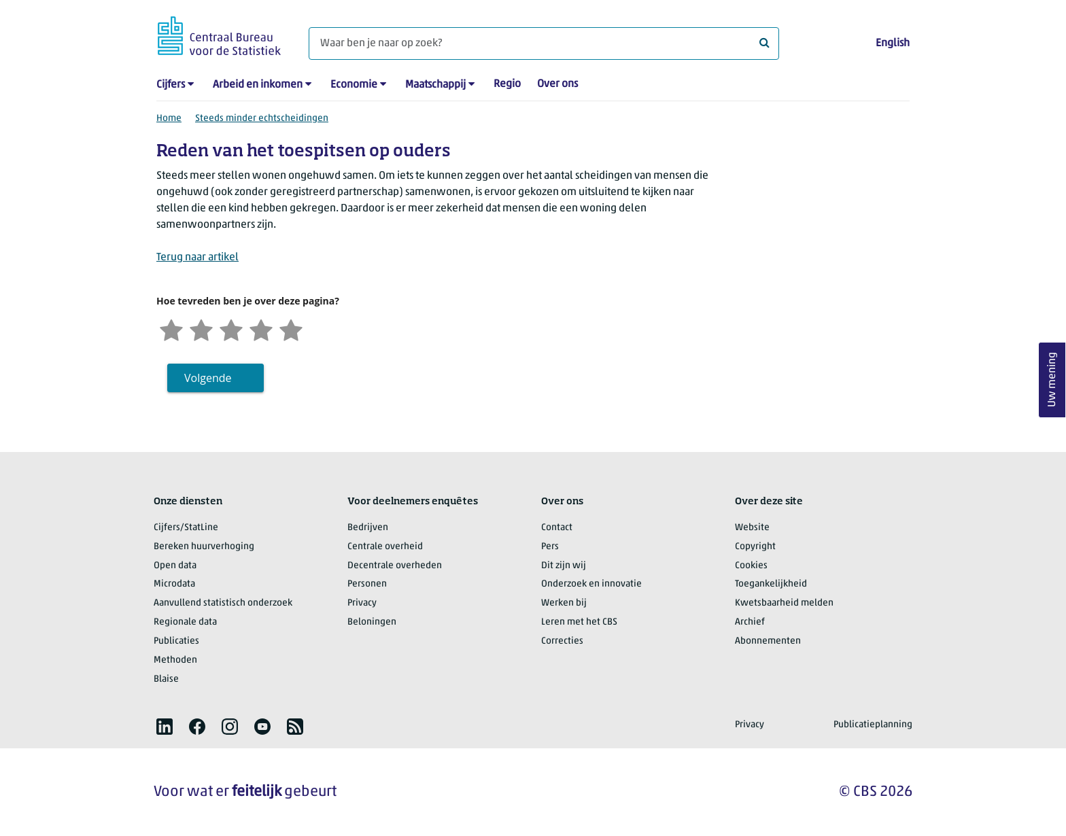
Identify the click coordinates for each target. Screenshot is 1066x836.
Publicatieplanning (872, 724)
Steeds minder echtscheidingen (261, 118)
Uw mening (1052, 380)
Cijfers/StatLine (186, 527)
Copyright (755, 546)
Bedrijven (367, 527)
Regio (507, 84)
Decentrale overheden (394, 565)
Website (752, 527)
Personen (367, 584)
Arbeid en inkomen (258, 85)
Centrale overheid (385, 546)
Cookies (751, 565)
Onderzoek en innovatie (591, 584)
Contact (556, 527)
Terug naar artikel (197, 257)
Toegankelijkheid (771, 584)
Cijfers (170, 85)
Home (169, 118)
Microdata (174, 584)
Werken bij (564, 603)
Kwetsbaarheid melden (784, 603)
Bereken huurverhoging (204, 546)
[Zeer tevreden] (291, 329)
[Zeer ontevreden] (171, 329)
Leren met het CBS (579, 622)
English (893, 43)
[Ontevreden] (201, 329)
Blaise (166, 679)
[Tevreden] (261, 329)
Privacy (362, 603)
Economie (353, 85)
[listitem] (164, 726)
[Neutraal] (231, 329)
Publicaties (176, 641)
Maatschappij (435, 85)
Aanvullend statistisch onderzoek (223, 603)
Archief (750, 622)
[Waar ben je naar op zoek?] (544, 43)
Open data (175, 565)
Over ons (557, 84)
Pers (550, 546)
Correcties (562, 641)
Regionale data (185, 622)
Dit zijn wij (563, 565)
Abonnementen (768, 641)
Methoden (175, 660)
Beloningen (371, 622)
